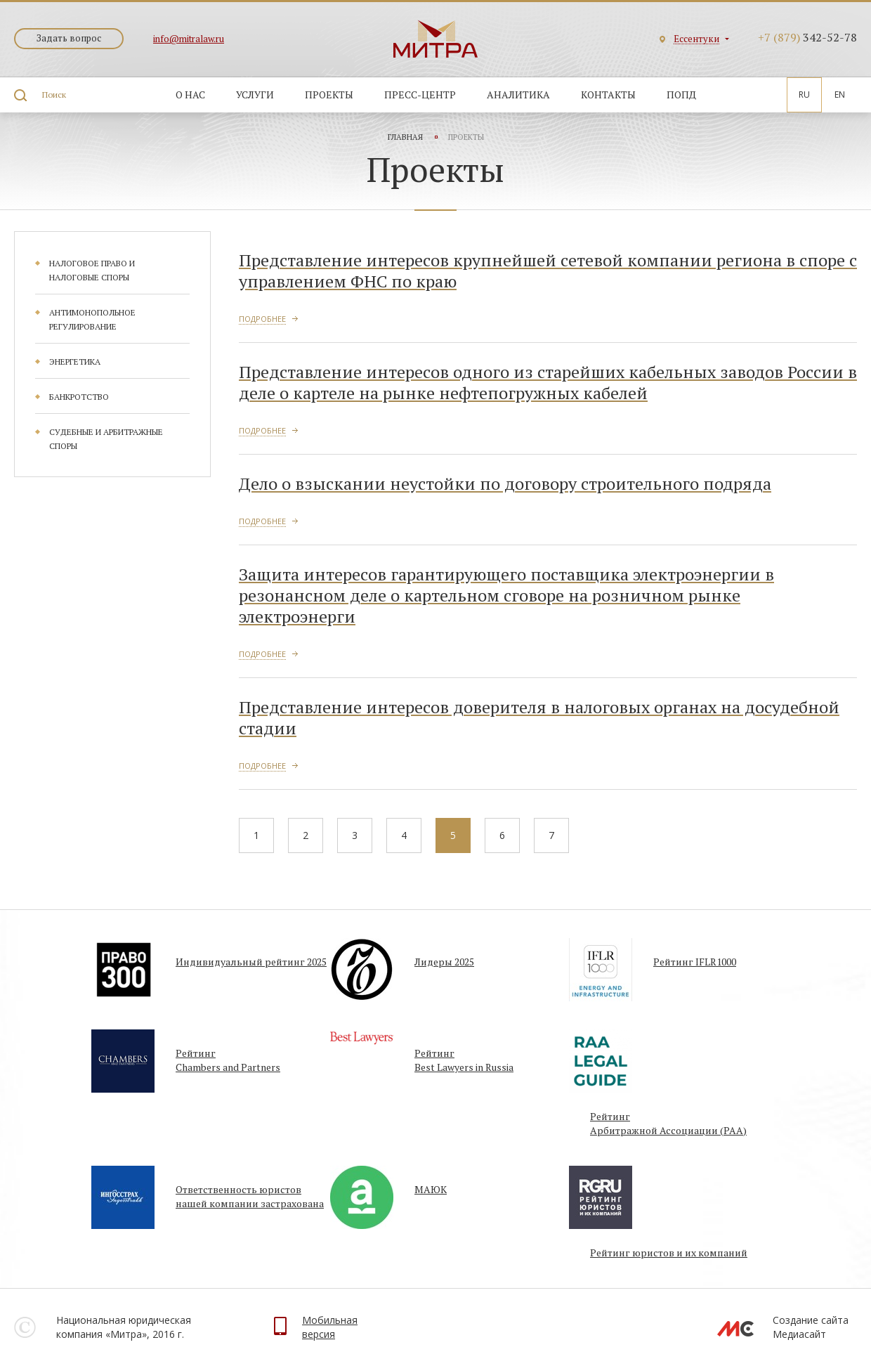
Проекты (329, 94)
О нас (190, 94)
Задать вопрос (69, 38)
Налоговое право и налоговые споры (92, 270)
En (839, 94)
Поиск (54, 94)
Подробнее (262, 318)
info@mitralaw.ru (188, 38)
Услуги (255, 94)
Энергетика (74, 361)
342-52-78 (807, 37)
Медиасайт (799, 1334)
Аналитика (518, 94)
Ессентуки (696, 39)
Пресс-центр (420, 94)
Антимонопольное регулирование (92, 319)
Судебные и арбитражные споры (106, 439)
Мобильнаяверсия (330, 1327)
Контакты (608, 94)
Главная (405, 137)
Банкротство (79, 396)
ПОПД (681, 94)
